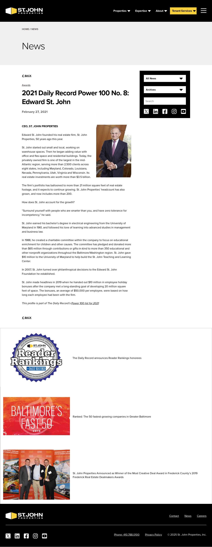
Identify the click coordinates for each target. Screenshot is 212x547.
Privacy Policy (153, 534)
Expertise (141, 11)
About (159, 11)
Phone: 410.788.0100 (126, 534)
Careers (201, 516)
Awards (26, 85)
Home (25, 29)
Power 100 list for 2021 (85, 303)
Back (26, 76)
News (34, 29)
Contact (174, 516)
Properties (119, 11)
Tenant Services (182, 11)
